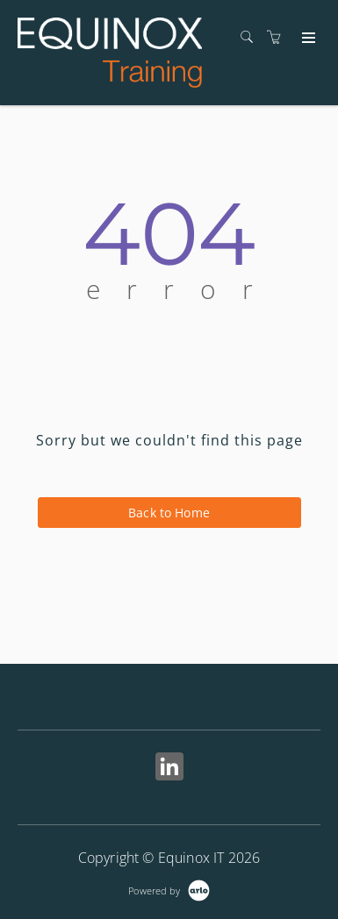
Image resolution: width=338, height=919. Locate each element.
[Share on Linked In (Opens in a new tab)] (169, 768)
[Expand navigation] (306, 39)
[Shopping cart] (278, 37)
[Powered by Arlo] (168, 888)
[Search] (251, 37)
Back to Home (169, 512)
